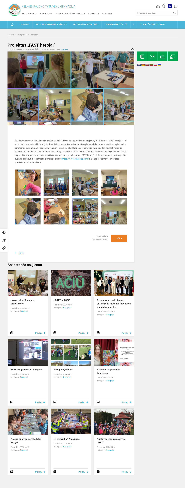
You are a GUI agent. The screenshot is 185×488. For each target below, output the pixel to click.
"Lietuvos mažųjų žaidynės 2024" (111, 441)
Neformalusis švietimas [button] (85, 24)
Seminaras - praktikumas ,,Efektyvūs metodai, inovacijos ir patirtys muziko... (114, 304)
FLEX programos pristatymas (27, 369)
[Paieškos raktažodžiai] (156, 12)
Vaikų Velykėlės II (63, 369)
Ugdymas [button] (24, 24)
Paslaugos (46, 13)
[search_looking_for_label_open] (174, 13)
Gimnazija (93, 13)
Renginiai (34, 35)
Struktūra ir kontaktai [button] (152, 24)
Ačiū (119, 238)
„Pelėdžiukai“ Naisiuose (67, 439)
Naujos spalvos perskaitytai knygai (26, 441)
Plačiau (38, 333)
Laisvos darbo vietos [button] (116, 24)
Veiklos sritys (29, 13)
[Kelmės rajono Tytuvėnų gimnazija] (14, 9)
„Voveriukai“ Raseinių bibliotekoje (22, 302)
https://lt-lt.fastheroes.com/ (75, 159)
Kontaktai (107, 13)
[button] (158, 6)
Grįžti (21, 253)
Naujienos (22, 35)
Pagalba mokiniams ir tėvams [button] (51, 24)
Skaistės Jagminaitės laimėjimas (108, 371)
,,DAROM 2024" (62, 300)
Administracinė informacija (70, 13)
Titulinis (10, 35)
